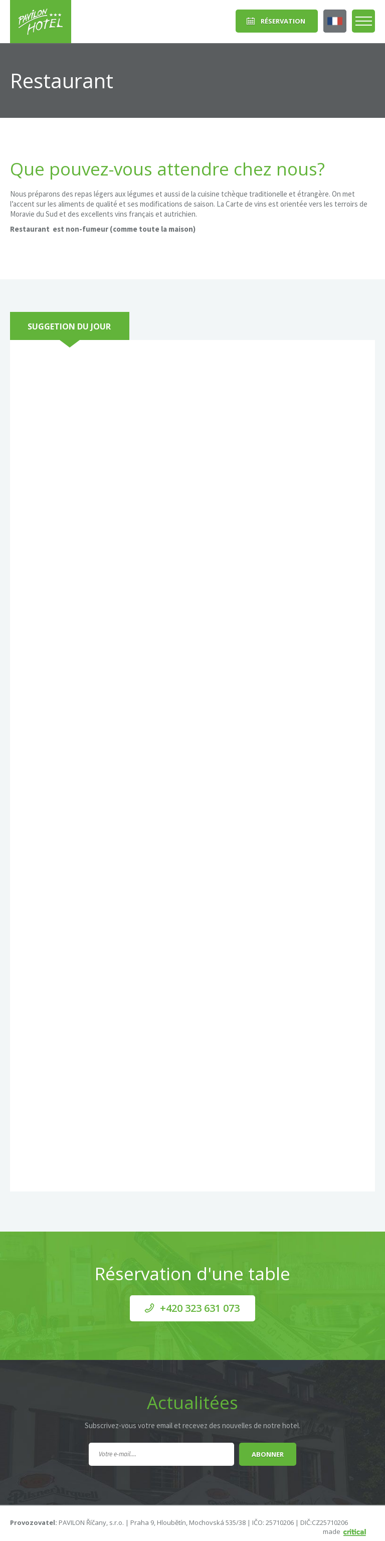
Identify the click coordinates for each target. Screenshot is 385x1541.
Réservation (283, 21)
